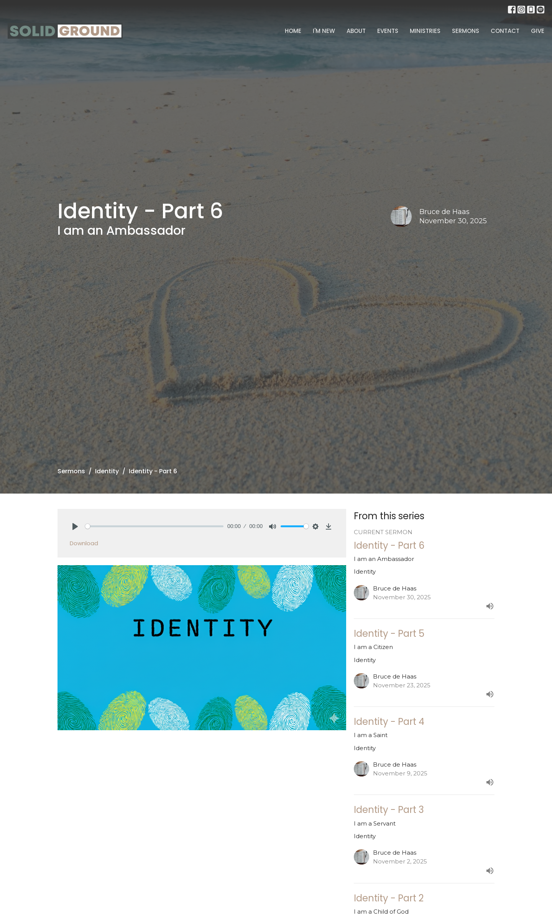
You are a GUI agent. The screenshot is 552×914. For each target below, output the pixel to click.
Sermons (465, 31)
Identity (107, 471)
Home (293, 31)
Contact (505, 31)
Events (387, 31)
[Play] (75, 526)
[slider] (154, 526)
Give (537, 31)
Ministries (425, 31)
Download (84, 543)
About (356, 31)
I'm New (324, 31)
